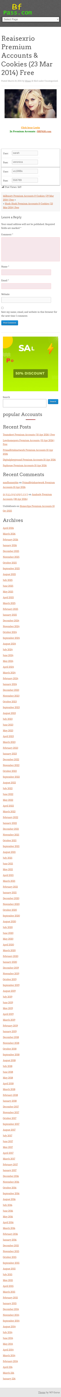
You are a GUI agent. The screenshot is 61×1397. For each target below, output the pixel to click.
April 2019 (8, 1014)
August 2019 (9, 991)
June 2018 (8, 1072)
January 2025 (10, 614)
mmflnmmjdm (11, 482)
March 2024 (9, 672)
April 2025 (8, 597)
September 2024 (11, 638)
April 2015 (8, 1286)
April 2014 (8, 1349)
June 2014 (8, 1338)
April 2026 (8, 528)
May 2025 (8, 591)
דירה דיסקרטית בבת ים (15, 494)
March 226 (8, 1372)
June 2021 (8, 863)
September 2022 (11, 776)
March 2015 (9, 1291)
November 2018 (11, 1043)
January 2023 (10, 753)
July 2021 (7, 857)
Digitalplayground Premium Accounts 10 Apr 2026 (29, 459)
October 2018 (10, 1048)
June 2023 (8, 724)
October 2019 (10, 979)
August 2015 (9, 1268)
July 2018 (7, 1066)
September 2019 (11, 985)
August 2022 (9, 782)
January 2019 (10, 1031)
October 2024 (10, 632)
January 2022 (10, 823)
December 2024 (11, 620)
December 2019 (11, 967)
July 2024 (8, 649)
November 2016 (11, 1181)
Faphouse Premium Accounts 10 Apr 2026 (25, 465)
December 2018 (11, 1037)
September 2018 (11, 1054)
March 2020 (9, 950)
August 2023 (9, 713)
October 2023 (10, 701)
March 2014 (9, 1355)
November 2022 (11, 765)
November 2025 (11, 557)
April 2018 (8, 1083)
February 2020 (10, 956)
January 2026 (10, 545)
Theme (42, 1392)
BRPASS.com (44, 131)
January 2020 (10, 962)
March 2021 (9, 881)
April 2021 (8, 875)
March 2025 (9, 603)
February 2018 (10, 1095)
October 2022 (10, 771)
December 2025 (11, 551)
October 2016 (9, 1187)
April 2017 (8, 1153)
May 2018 (8, 1077)
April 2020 (8, 944)
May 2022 (8, 800)
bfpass (28, 81)
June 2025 (8, 585)
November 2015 (11, 1251)
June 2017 (8, 1141)
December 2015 (11, 1245)
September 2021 (11, 846)
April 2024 (8, 666)
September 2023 (11, 707)
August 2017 (9, 1129)
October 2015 (10, 1257)
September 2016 (11, 1193)
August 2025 (9, 574)
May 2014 (8, 1344)
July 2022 (8, 788)
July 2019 (7, 996)
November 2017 (11, 1112)
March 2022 (9, 811)
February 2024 (10, 678)
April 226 (8, 1367)
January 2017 (10, 1170)
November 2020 (11, 904)
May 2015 (8, 1280)
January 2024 (10, 684)
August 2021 (9, 852)
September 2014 (11, 1320)
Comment (7, 234)
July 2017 (7, 1135)
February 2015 (10, 1297)
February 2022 (10, 817)
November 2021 (11, 834)
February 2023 (10, 747)
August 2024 (9, 643)
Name (5, 266)
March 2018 (9, 1089)
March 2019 (9, 1019)
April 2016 (8, 1222)
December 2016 (11, 1176)
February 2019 (10, 1025)
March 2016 (9, 1228)
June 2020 (8, 933)
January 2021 (10, 892)
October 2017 (9, 1118)
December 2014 (11, 1309)
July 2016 (7, 1205)
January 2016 (10, 1239)
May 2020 (8, 938)
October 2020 (10, 910)
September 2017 (11, 1124)
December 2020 (11, 898)
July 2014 (7, 1332)
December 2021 (11, 828)
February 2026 (10, 539)
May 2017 (8, 1147)
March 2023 (9, 742)
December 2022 (11, 759)
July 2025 (8, 580)
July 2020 (8, 927)
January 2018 (10, 1100)
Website (5, 294)
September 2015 (11, 1262)
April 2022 (8, 805)
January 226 (9, 1378)
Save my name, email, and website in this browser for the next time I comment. (29, 314)
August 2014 (9, 1326)
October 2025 (10, 562)
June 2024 (8, 655)
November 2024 (11, 626)
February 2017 (10, 1164)
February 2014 (10, 1361)
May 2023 (8, 730)
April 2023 (8, 736)
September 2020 (11, 915)
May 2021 (8, 869)
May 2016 (8, 1216)
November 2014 (11, 1315)
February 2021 (10, 886)
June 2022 (8, 794)
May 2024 (8, 661)
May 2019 (8, 1008)
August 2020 (9, 921)
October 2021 (9, 840)
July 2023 (8, 719)
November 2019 (11, 973)
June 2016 (8, 1210)
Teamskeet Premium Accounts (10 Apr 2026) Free (29, 434)
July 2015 (7, 1274)
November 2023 (11, 695)
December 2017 (11, 1106)
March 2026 (9, 533)
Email (5, 280)
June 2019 (8, 1002)
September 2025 (11, 568)
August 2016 (9, 1199)
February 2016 (10, 1234)
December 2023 (11, 690)
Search (6, 397)
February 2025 (10, 609)
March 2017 (9, 1158)
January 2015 (10, 1303)
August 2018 (9, 1060)
